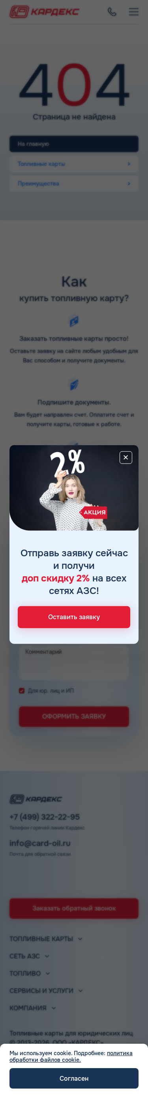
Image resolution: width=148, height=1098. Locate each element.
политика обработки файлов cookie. (71, 1056)
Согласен (74, 1078)
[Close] (126, 457)
